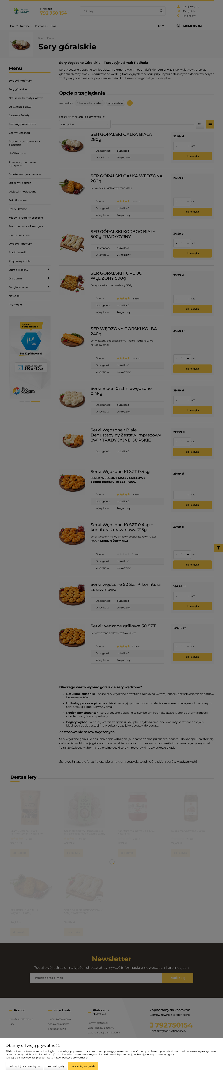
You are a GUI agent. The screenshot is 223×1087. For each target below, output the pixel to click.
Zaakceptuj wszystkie (83, 1066)
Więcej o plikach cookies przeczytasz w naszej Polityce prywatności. (47, 1057)
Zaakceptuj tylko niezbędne (24, 1066)
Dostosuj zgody (55, 1066)
